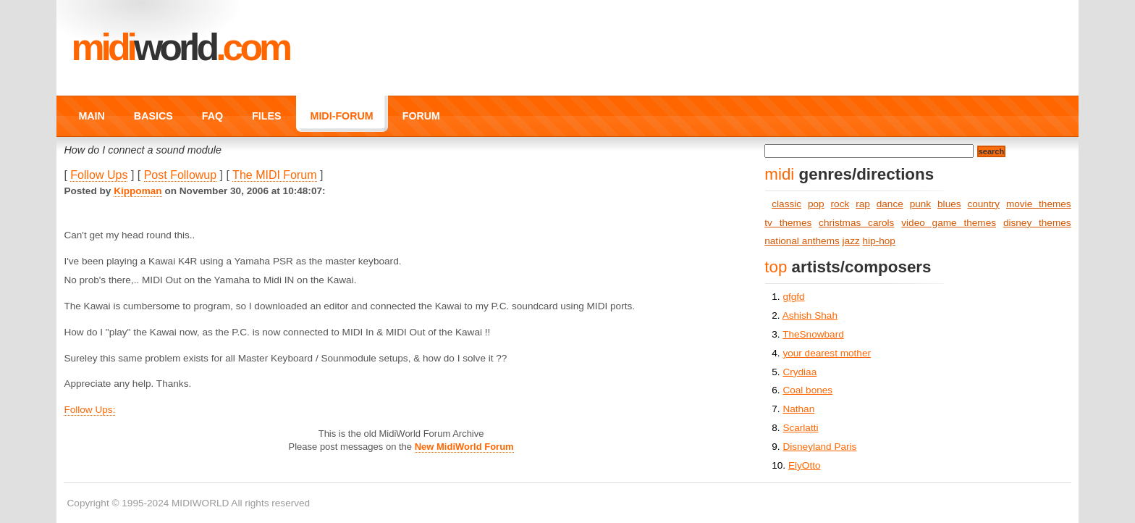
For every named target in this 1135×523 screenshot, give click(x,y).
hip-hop (879, 240)
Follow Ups (98, 175)
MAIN (91, 116)
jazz (851, 240)
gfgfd (793, 296)
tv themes (787, 222)
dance (890, 203)
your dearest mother (826, 353)
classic (786, 203)
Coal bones (807, 390)
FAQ (212, 116)
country (983, 203)
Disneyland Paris (819, 446)
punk (920, 203)
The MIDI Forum (274, 175)
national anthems (802, 240)
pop (816, 203)
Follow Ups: (89, 409)
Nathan (798, 408)
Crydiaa (799, 372)
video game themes (948, 222)
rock (840, 203)
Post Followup (180, 175)
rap (863, 203)
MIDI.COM (180, 47)
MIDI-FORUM (342, 116)
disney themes (1037, 222)
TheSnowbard (813, 334)
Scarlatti (800, 427)
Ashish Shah (809, 315)
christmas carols (856, 222)
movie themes (1038, 203)
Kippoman (137, 190)
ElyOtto (804, 465)
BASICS (153, 116)
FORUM (421, 116)
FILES (266, 116)
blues (949, 203)
